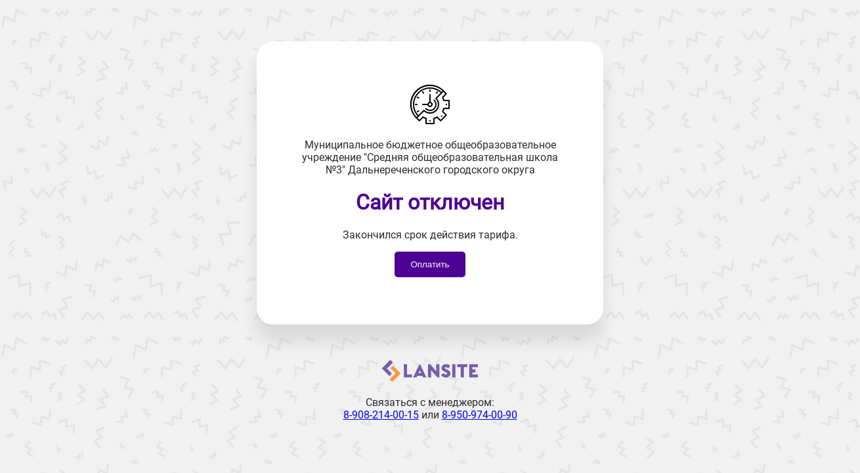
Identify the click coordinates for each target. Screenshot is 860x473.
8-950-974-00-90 (479, 415)
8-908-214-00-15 (381, 415)
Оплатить (429, 264)
